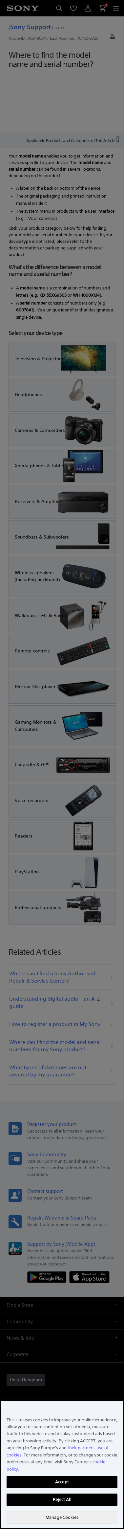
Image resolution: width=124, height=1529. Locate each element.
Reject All (62, 1499)
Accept (62, 1482)
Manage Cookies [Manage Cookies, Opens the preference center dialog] (62, 1517)
